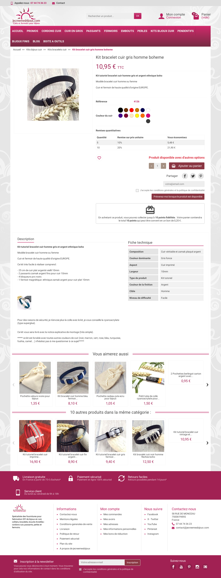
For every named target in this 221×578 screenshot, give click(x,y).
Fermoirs (111, 31)
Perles (142, 31)
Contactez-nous (68, 502)
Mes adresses (110, 512)
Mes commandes (112, 502)
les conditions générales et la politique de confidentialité (177, 190)
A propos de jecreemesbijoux (75, 537)
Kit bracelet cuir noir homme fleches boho (148, 455)
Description (25, 239)
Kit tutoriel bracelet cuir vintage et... (186, 433)
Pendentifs (185, 31)
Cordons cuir (51, 31)
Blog (36, 41)
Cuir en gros (74, 31)
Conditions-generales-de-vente (76, 512)
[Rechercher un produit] (110, 16)
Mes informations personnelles (119, 517)
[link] (185, 176)
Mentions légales (69, 507)
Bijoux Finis (20, 41)
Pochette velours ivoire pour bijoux (35, 397)
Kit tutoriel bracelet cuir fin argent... (73, 455)
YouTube (152, 512)
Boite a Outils (53, 41)
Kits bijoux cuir (162, 31)
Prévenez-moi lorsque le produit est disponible (178, 197)
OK (137, 15)
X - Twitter (152, 507)
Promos (32, 31)
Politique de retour (69, 522)
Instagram (153, 522)
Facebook (152, 502)
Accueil (17, 31)
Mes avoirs (109, 507)
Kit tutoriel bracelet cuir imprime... (35, 455)
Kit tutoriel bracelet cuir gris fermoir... (110, 455)
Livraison (65, 517)
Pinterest (152, 517)
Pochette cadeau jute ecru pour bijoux (110, 397)
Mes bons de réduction (115, 522)
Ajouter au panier (186, 166)
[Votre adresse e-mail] (102, 551)
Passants (93, 31)
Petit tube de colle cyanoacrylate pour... (148, 397)
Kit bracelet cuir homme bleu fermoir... (73, 397)
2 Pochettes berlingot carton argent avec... (186, 375)
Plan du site (66, 532)
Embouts (127, 31)
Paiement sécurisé (69, 527)
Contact (58, 3)
